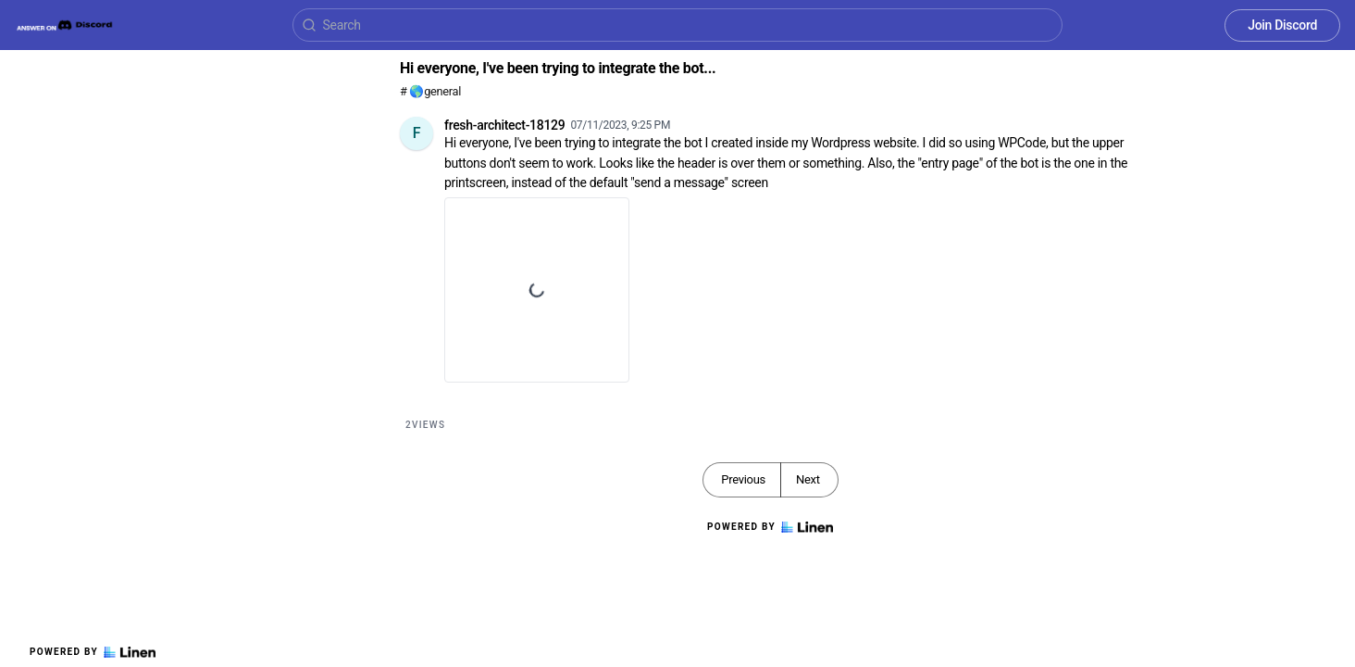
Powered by (92, 652)
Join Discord (1282, 25)
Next (808, 479)
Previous (743, 479)
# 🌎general (430, 91)
